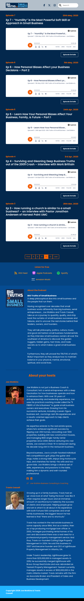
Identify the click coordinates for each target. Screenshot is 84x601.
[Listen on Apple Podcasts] (42, 274)
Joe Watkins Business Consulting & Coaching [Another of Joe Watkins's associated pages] (47, 486)
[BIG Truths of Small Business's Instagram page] (53, 5)
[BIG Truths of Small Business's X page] (48, 5)
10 (42, 256)
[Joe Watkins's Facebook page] (28, 481)
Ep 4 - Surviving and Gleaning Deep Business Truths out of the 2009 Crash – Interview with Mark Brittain (40, 162)
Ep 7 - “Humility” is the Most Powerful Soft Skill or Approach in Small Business (38, 21)
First (28, 256)
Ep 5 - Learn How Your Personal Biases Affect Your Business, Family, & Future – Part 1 (39, 115)
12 (50, 256)
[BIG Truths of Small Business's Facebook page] (44, 5)
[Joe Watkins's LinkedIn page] (30, 481)
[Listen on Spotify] (63, 274)
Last (56, 256)
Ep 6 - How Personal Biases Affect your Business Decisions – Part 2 (38, 68)
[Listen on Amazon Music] (41, 282)
